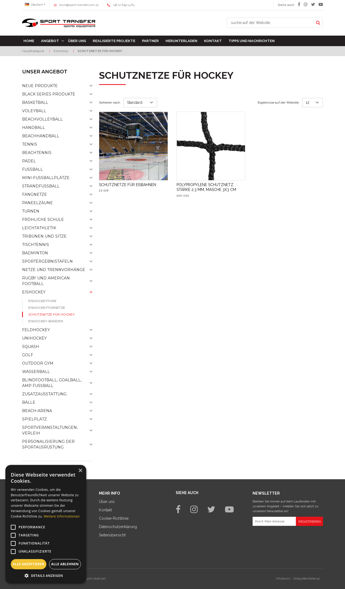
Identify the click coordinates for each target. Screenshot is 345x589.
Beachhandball (40, 135)
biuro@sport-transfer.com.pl (78, 5)
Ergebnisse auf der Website (278, 102)
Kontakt (213, 41)
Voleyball (34, 110)
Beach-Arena (37, 410)
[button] (46, 575)
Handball (33, 127)
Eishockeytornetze (46, 308)
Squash (30, 346)
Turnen (30, 211)
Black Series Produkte (48, 94)
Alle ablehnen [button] (65, 564)
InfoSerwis (283, 578)
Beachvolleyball (42, 119)
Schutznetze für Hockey (51, 314)
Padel (29, 161)
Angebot (50, 41)
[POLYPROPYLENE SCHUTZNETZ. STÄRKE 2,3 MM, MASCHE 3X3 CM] (211, 187)
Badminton (35, 253)
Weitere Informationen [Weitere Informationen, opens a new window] (62, 516)
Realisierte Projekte (114, 41)
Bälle (28, 402)
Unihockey (34, 338)
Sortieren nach (110, 102)
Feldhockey (36, 329)
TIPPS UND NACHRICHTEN (252, 41)
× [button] (80, 471)
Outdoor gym (37, 363)
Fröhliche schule (43, 219)
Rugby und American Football (46, 281)
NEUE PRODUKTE (40, 85)
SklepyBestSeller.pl (306, 578)
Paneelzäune (37, 202)
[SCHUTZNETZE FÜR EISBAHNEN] (127, 184)
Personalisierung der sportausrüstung (48, 444)
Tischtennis (35, 244)
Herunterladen (181, 41)
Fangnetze (34, 194)
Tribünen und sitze (44, 236)
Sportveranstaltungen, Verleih (50, 430)
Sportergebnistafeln (47, 261)
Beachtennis (36, 152)
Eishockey (34, 292)
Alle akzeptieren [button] (28, 564)
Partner (150, 41)
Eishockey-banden (45, 321)
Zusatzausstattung (44, 394)
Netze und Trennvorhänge (53, 269)
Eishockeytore (42, 301)
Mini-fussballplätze (46, 177)
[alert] (45, 524)
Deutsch (34, 4)
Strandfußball (41, 186)
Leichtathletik (39, 227)
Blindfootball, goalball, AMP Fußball (51, 383)
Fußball (32, 169)
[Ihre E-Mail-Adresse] (274, 521)
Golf (27, 354)
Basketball (35, 102)
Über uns (77, 41)
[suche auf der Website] (270, 23)
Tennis (29, 144)
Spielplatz (34, 419)
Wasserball (36, 371)
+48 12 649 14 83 (123, 5)
